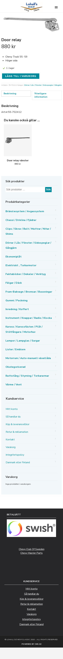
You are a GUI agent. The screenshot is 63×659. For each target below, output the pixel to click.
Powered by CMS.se (32, 644)
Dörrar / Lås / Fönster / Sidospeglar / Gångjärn (43, 85)
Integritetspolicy (15, 455)
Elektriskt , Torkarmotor (21, 265)
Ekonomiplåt (13, 256)
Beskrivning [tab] (10, 93)
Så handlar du (13, 416)
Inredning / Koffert (17, 309)
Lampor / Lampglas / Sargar (23, 340)
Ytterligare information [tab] (40, 95)
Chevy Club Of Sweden (31, 549)
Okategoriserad (16, 367)
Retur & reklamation (17, 432)
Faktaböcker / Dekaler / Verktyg (26, 274)
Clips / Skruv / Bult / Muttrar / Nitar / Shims (28, 231)
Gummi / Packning (16, 300)
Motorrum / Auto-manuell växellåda (28, 358)
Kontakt (10, 439)
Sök (48, 189)
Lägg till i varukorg (20, 76)
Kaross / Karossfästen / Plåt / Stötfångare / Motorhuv (24, 329)
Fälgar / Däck (14, 283)
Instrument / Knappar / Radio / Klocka (29, 318)
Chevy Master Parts (31, 553)
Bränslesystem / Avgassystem (25, 211)
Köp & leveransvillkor (17, 424)
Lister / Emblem (15, 349)
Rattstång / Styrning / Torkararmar (27, 376)
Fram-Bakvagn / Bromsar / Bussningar (29, 292)
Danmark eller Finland (18, 462)
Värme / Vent (14, 384)
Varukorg (10, 447)
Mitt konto (12, 409)
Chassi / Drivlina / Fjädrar (21, 220)
